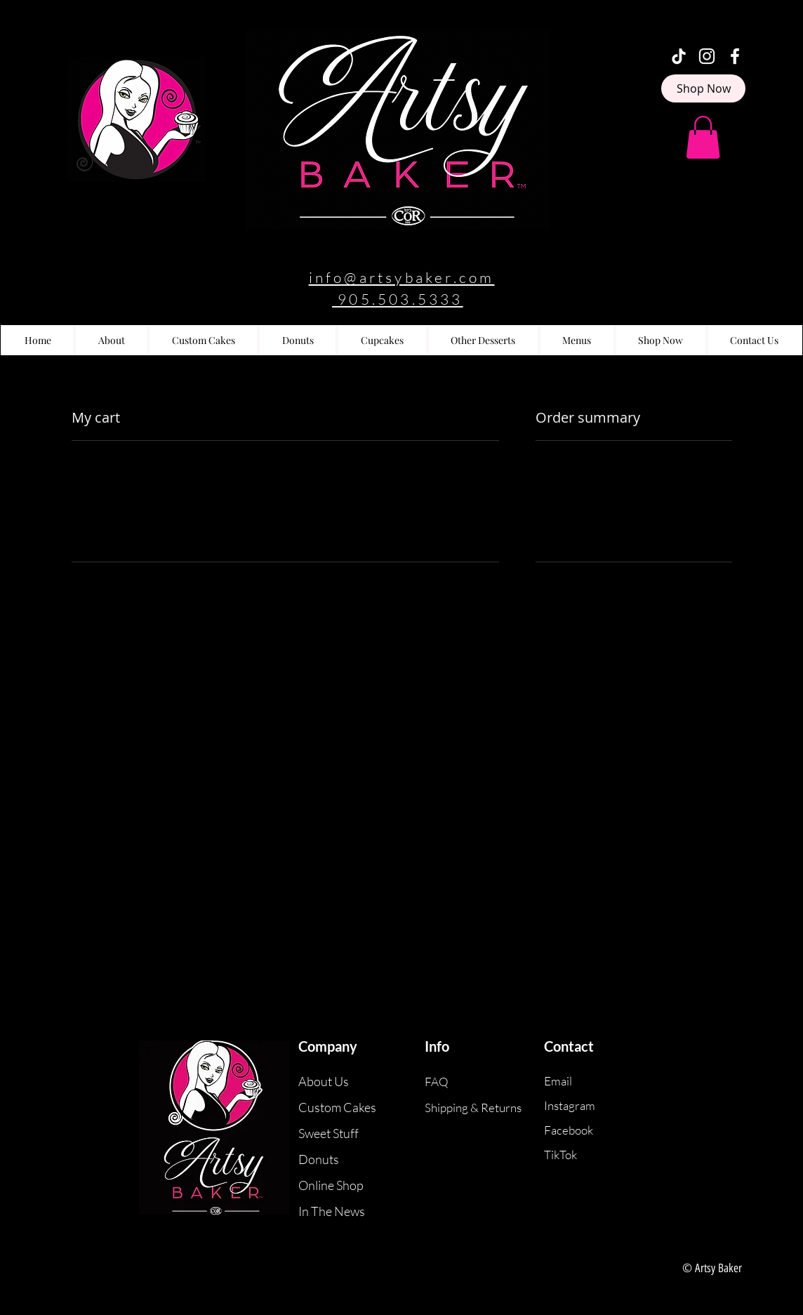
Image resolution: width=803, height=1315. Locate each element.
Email (558, 1080)
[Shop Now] (703, 88)
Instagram (569, 1105)
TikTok (560, 1154)
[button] (703, 137)
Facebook (568, 1130)
